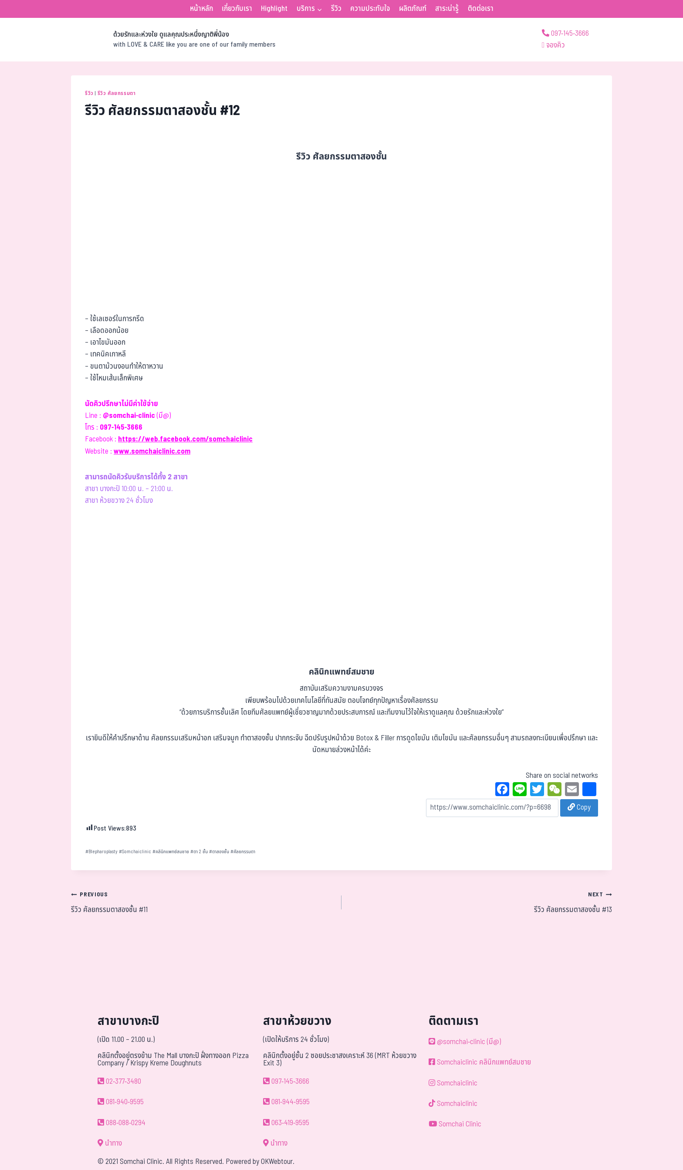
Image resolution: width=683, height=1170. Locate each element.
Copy (579, 807)
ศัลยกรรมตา (242, 851)
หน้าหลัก (201, 8)
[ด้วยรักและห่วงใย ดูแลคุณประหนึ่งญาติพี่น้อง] (173, 39)
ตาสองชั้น (219, 851)
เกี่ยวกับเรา (237, 8)
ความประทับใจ (370, 8)
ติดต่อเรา (481, 8)
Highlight (274, 8)
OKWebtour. (277, 1161)
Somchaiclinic (135, 851)
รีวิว (336, 8)
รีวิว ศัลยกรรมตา (117, 93)
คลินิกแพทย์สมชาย (170, 851)
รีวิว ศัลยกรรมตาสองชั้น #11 (202, 902)
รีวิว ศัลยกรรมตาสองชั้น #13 (480, 902)
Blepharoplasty (101, 851)
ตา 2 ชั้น (199, 851)
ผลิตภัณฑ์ (412, 8)
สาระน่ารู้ (447, 8)
